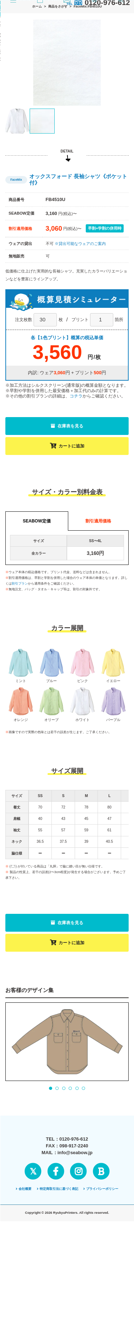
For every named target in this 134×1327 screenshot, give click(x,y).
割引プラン (20, 658)
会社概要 (23, 1280)
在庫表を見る (67, 500)
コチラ (76, 470)
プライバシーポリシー (100, 1280)
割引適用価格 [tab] (98, 595)
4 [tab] (70, 1163)
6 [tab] (83, 1163)
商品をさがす (58, 62)
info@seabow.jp (75, 1244)
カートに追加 (67, 520)
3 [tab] (63, 1163)
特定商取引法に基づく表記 (57, 1280)
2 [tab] (57, 1163)
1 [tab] (50, 1163)
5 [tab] (77, 1163)
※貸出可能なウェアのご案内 (80, 318)
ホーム (37, 62)
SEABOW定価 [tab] (37, 595)
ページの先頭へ (67, 1303)
